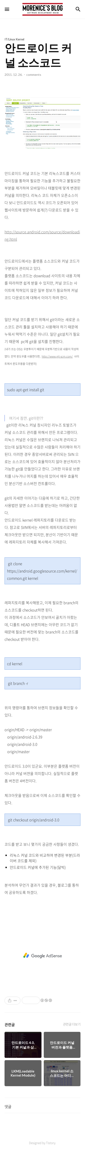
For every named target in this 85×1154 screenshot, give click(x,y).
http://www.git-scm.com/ (57, 356)
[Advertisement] (42, 955)
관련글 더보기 (72, 1024)
